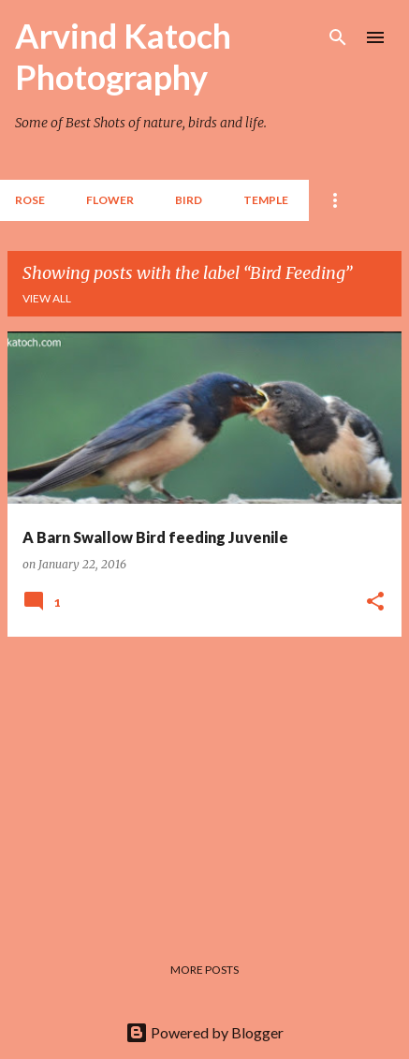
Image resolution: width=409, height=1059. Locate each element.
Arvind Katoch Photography (123, 56)
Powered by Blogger (204, 1032)
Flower (110, 200)
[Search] (338, 37)
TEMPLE (265, 200)
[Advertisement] (204, 783)
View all (46, 298)
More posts (204, 970)
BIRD (188, 200)
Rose (30, 200)
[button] (375, 602)
